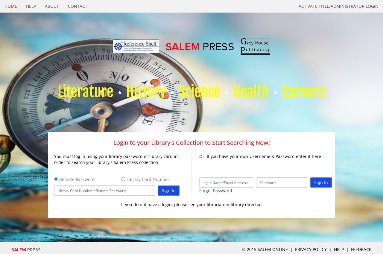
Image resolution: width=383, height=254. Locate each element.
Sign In (169, 190)
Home (10, 6)
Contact (77, 6)
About (52, 6)
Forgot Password (215, 190)
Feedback (361, 249)
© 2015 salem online (265, 249)
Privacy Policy (311, 249)
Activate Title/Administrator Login (339, 6)
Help (31, 6)
